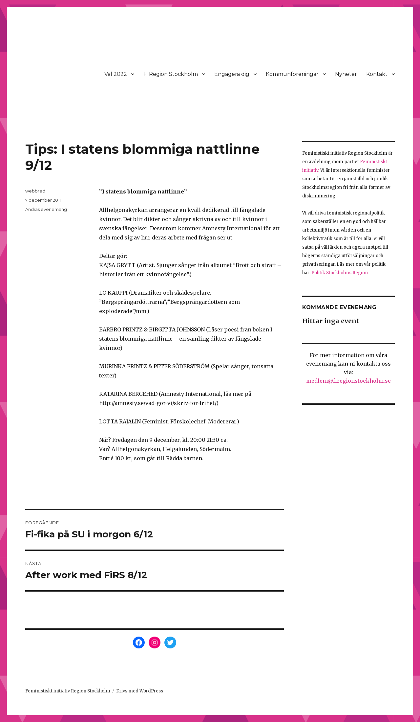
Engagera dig (231, 74)
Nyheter (346, 74)
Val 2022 (115, 74)
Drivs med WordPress (139, 691)
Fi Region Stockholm (170, 74)
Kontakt (377, 74)
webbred (35, 190)
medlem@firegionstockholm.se (348, 380)
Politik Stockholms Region (339, 273)
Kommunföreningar (292, 74)
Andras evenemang (46, 209)
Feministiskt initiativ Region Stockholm (67, 691)
